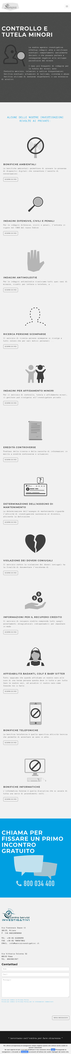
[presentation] (18, 1009)
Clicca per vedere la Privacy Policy (15, 999)
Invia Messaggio (61, 1017)
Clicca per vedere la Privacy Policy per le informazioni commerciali (28, 1001)
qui (53, 1049)
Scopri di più (11, 179)
